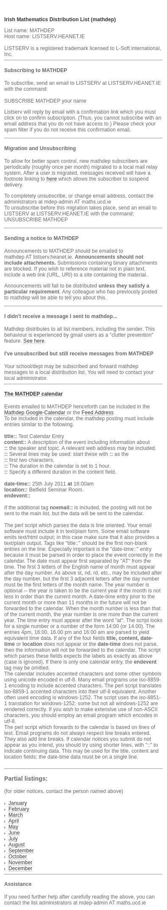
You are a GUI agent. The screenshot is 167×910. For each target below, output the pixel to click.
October (17, 857)
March (15, 815)
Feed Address (98, 413)
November (20, 862)
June (14, 833)
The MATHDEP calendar (33, 394)
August (16, 845)
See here (34, 341)
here (52, 179)
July (13, 839)
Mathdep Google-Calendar (35, 413)
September (21, 851)
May (13, 827)
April (13, 821)
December (20, 868)
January (17, 803)
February (18, 809)
